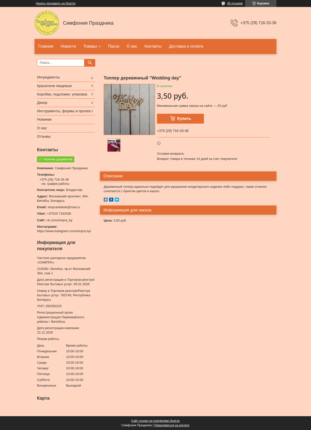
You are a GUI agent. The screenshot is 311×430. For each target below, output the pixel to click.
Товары (90, 46)
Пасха (113, 46)
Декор (42, 102)
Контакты (153, 46)
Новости (68, 46)
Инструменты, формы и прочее (64, 111)
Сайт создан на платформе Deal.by (155, 421)
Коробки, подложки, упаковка (62, 94)
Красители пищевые (54, 86)
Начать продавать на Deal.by (56, 3)
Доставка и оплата (186, 46)
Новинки (44, 119)
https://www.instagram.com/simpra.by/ (64, 231)
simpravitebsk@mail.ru (64, 207)
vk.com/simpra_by (60, 220)
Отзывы (44, 136)
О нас (132, 46)
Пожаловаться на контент (172, 425)
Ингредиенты (48, 77)
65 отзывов (235, 3)
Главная (45, 46)
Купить (184, 118)
